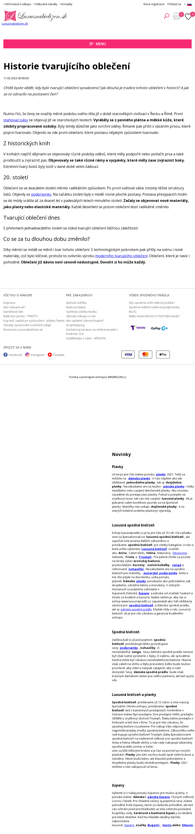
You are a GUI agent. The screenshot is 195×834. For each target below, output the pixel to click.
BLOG (133, 312)
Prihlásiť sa (174, 4)
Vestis (166, 825)
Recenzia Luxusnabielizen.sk (23, 329)
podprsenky (129, 648)
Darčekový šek (13, 312)
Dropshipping (75, 325)
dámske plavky (139, 478)
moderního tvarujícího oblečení (121, 255)
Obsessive (179, 553)
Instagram (37, 355)
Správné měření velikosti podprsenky (154, 307)
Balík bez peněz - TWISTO (20, 316)
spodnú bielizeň (141, 605)
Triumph (145, 557)
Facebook (15, 355)
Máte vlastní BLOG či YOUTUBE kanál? (154, 316)
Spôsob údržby (76, 303)
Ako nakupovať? (14, 307)
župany (144, 593)
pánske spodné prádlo (136, 609)
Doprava (9, 303)
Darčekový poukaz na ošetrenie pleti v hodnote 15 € (92, 331)
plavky (141, 581)
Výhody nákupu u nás (81, 316)
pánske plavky (173, 486)
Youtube (58, 355)
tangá (176, 565)
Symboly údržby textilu (81, 312)
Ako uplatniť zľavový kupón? (85, 321)
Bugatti (153, 825)
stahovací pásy (15, 120)
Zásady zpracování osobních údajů (27, 325)
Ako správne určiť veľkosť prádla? (152, 303)
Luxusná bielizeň (154, 549)
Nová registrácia (154, 4)
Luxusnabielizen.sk (15, 23)
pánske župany (159, 797)
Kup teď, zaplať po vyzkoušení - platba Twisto (34, 321)
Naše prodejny (76, 307)
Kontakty (66, 4)
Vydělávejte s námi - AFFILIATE (86, 338)
